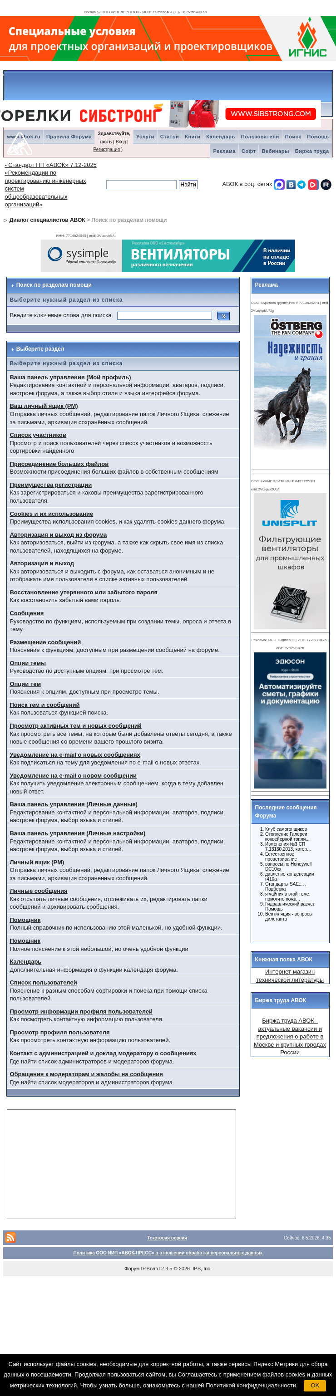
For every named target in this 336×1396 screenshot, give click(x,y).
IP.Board (150, 1268)
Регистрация (107, 149)
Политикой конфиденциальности (251, 1385)
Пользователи (260, 136)
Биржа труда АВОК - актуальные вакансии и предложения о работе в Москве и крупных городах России (290, 1036)
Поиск (293, 136)
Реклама (224, 151)
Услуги (145, 136)
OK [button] (315, 1385)
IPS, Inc (201, 1268)
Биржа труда (312, 151)
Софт (249, 151)
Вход (121, 141)
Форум (131, 1268)
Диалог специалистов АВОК (47, 220)
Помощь (318, 136)
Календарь (220, 136)
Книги (192, 136)
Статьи (169, 136)
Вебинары (275, 151)
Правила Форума (69, 136)
